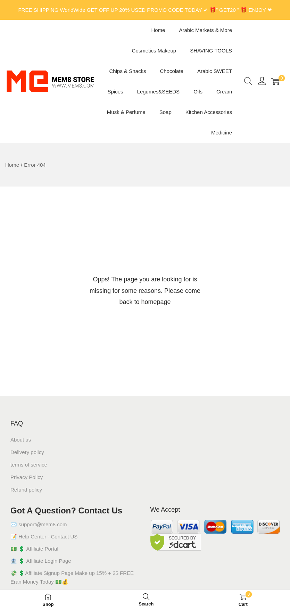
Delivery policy (27, 452)
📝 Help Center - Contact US (43, 536)
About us (20, 440)
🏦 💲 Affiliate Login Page (40, 561)
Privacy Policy (26, 477)
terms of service (28, 465)
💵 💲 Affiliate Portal (34, 549)
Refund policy (26, 490)
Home (12, 165)
